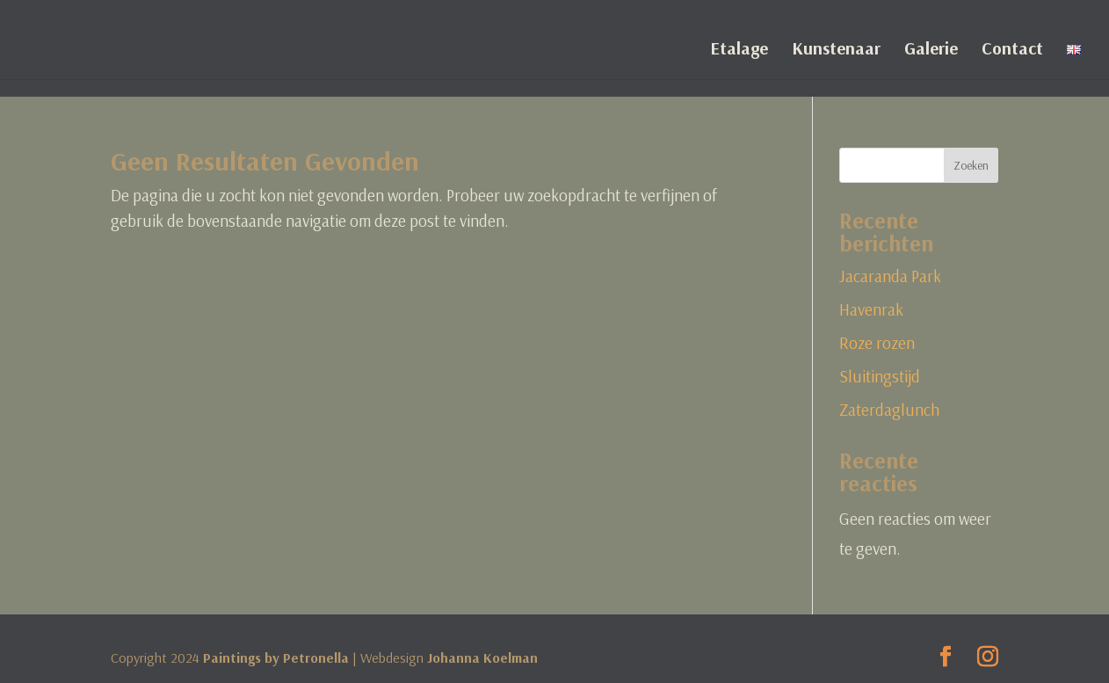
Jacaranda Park (890, 276)
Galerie (931, 50)
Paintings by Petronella (276, 657)
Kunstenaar (836, 50)
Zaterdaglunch (889, 409)
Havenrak (871, 309)
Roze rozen (877, 342)
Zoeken (971, 165)
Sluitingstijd (879, 376)
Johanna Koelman (482, 657)
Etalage (739, 50)
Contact (1012, 50)
